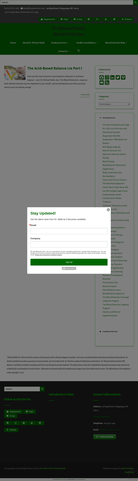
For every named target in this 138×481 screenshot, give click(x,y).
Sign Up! (69, 262)
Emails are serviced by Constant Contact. (48, 255)
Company (35, 238)
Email (33, 225)
